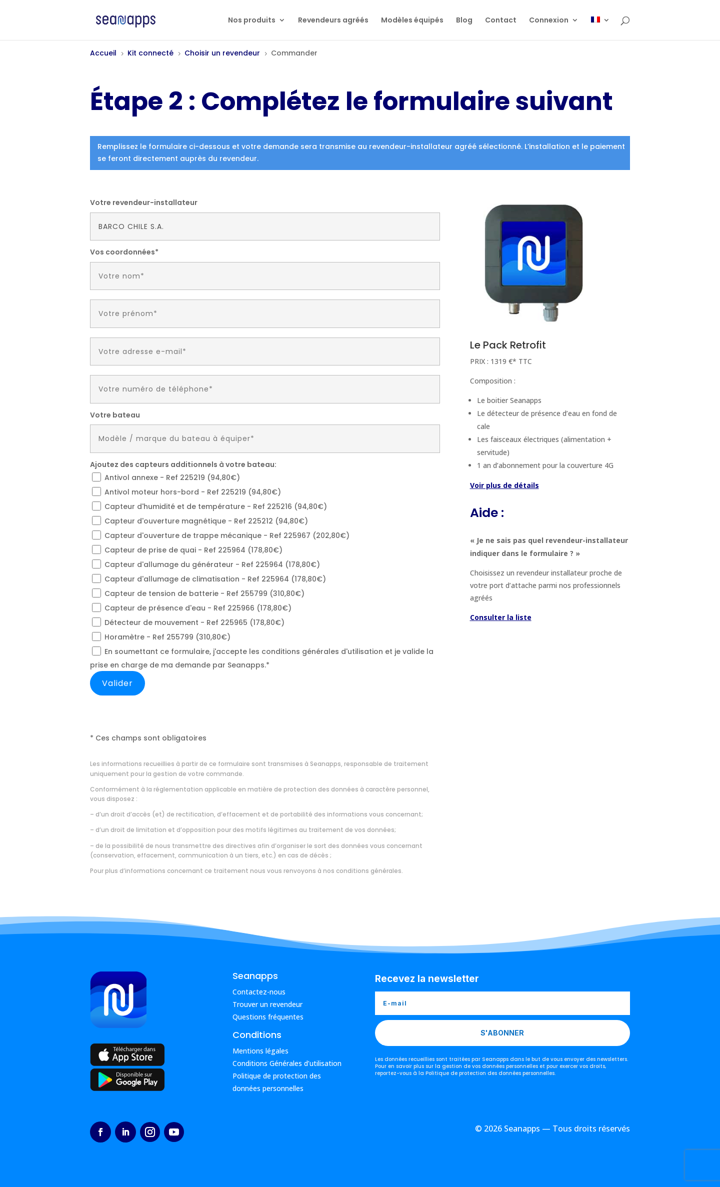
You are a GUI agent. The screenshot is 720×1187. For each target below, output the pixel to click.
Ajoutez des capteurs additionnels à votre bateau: (183, 465)
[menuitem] (600, 28)
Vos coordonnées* (124, 252)
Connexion (548, 20)
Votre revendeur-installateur (144, 203)
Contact (500, 20)
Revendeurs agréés (333, 20)
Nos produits (252, 20)
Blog (464, 20)
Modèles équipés (412, 20)
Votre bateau (115, 415)
